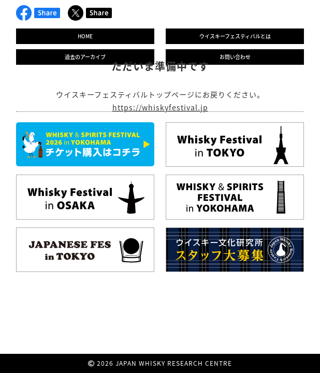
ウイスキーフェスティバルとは (235, 36)
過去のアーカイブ (85, 57)
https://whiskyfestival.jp (160, 107)
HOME (85, 36)
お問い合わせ (235, 57)
